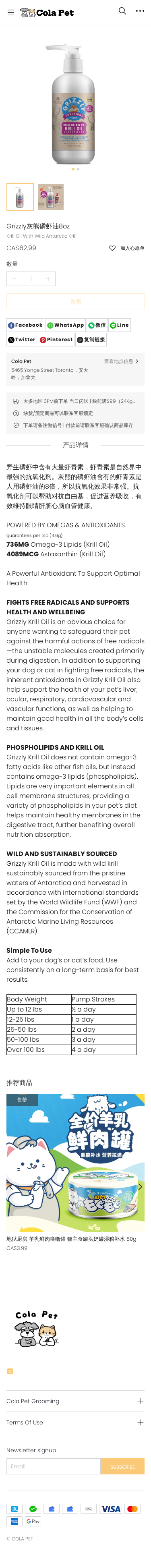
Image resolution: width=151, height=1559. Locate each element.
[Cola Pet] (47, 12)
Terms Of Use (24, 1422)
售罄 (75, 302)
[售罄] (75, 1173)
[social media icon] (10, 1372)
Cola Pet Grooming (32, 1401)
